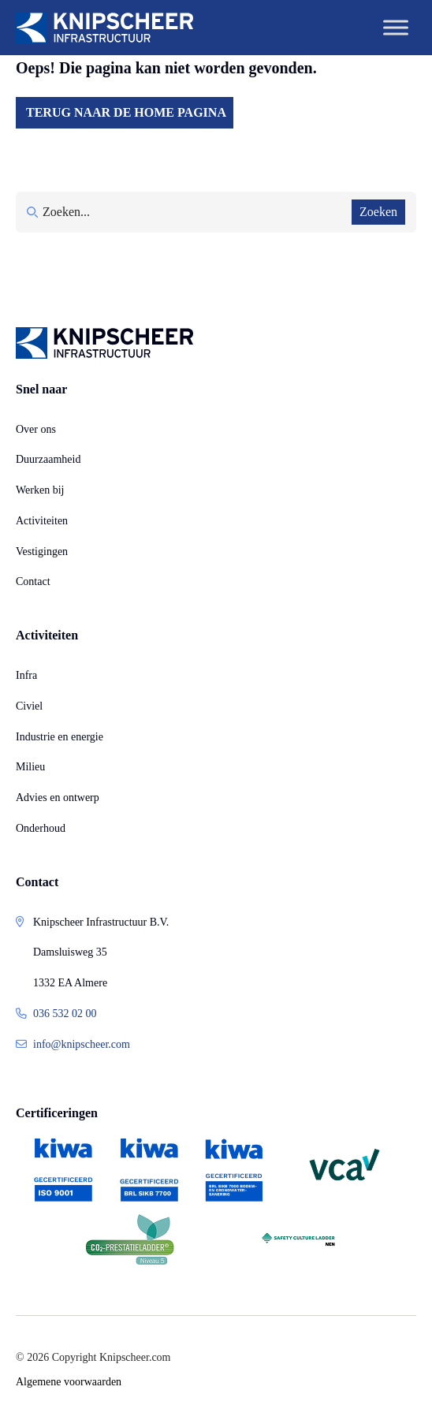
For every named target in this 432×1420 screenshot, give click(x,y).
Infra (26, 675)
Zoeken (378, 211)
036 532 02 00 (65, 1013)
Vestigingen (42, 551)
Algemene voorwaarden (68, 1382)
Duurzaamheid (48, 459)
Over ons (36, 429)
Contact (33, 581)
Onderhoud (40, 828)
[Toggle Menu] (395, 27)
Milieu (30, 767)
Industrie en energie (59, 737)
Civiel (29, 706)
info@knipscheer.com (81, 1044)
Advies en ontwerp (57, 797)
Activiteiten (42, 521)
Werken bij (40, 490)
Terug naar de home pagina (126, 112)
